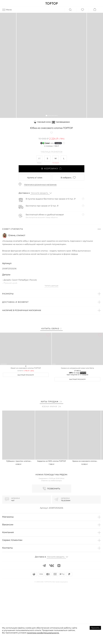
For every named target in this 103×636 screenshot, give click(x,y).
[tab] (51, 329)
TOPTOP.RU (51, 3)
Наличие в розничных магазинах (40, 184)
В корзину (51, 168)
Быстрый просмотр (26, 420)
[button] (46, 115)
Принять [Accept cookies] (95, 628)
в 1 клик (34, 177)
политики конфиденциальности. (43, 633)
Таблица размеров (51, 152)
